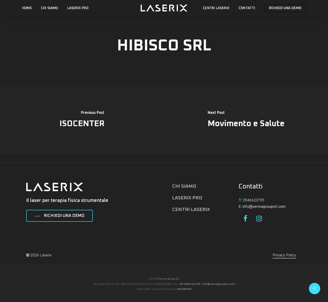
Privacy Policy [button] (284, 255)
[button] (59, 216)
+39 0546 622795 (189, 284)
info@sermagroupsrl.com (264, 206)
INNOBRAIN (184, 289)
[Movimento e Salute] (246, 119)
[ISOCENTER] (82, 119)
